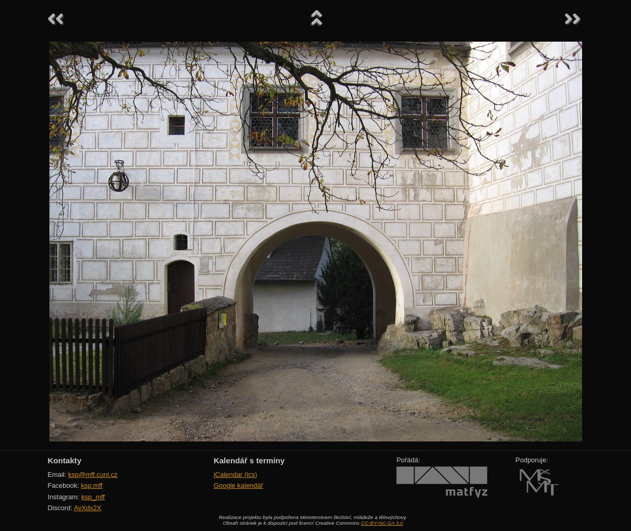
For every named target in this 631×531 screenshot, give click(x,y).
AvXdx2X (87, 508)
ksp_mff (93, 497)
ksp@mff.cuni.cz (93, 474)
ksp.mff (92, 485)
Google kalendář (238, 485)
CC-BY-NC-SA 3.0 (382, 523)
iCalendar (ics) (235, 474)
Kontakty (65, 460)
